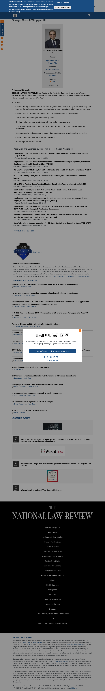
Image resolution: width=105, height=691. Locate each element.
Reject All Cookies (62, 7)
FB (44, 357)
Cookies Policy (14, 12)
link (54, 357)
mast (51, 357)
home (57, 357)
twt (48, 356)
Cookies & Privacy (51, 360)
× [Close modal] (80, 330)
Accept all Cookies (62, 3)
